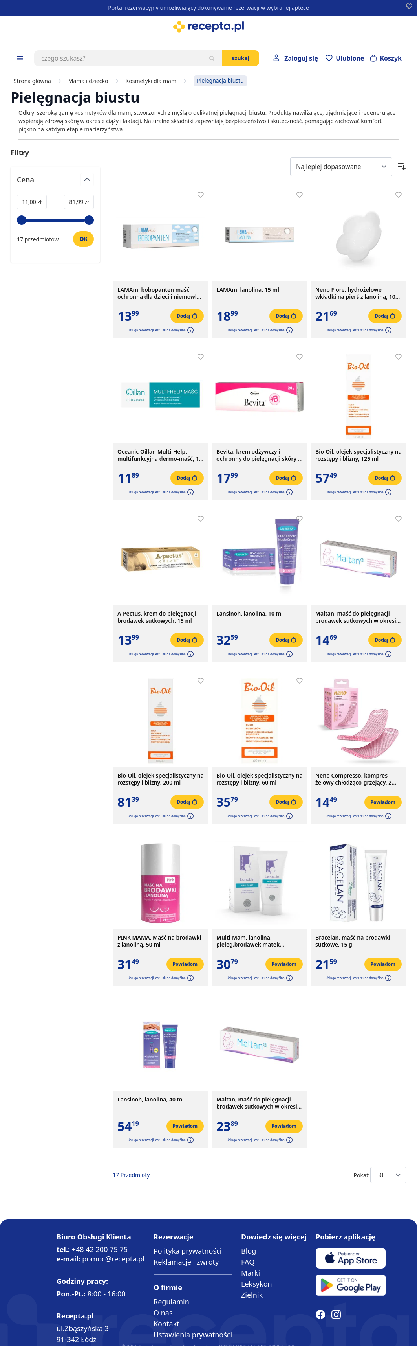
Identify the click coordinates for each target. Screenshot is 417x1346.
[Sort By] (341, 166)
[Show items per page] (388, 1175)
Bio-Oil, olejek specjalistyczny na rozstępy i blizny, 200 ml (160, 779)
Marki (250, 1273)
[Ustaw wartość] (83, 239)
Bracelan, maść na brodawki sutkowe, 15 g (352, 941)
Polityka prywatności (187, 1251)
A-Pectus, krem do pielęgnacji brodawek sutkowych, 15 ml (156, 617)
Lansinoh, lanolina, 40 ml (150, 1099)
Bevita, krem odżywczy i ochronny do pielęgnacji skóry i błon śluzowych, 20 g (258, 455)
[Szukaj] (212, 58)
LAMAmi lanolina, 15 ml (247, 289)
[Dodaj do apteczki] (200, 195)
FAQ (247, 1262)
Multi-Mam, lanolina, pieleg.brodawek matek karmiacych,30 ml (248, 941)
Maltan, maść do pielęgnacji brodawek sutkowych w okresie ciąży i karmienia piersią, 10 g (357, 617)
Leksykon (256, 1284)
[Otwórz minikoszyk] (386, 58)
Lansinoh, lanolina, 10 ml (249, 613)
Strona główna (32, 81)
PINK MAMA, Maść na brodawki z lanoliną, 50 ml (159, 941)
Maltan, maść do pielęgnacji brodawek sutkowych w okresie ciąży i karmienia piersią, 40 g (258, 1103)
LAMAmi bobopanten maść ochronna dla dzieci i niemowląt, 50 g (160, 293)
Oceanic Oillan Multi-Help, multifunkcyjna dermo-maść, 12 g (159, 455)
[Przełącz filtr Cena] (55, 183)
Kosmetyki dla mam (151, 81)
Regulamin (171, 1301)
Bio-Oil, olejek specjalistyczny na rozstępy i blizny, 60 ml (259, 779)
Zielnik (252, 1295)
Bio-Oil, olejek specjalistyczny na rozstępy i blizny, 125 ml (358, 455)
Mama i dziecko (88, 81)
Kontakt (166, 1323)
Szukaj (240, 58)
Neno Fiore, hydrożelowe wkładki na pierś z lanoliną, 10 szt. (355, 293)
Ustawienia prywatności (193, 1334)
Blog (248, 1251)
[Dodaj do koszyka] (187, 316)
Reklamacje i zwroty (186, 1262)
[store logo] (208, 27)
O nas (163, 1312)
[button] (190, 330)
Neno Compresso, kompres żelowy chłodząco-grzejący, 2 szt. (353, 779)
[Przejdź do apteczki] (345, 58)
